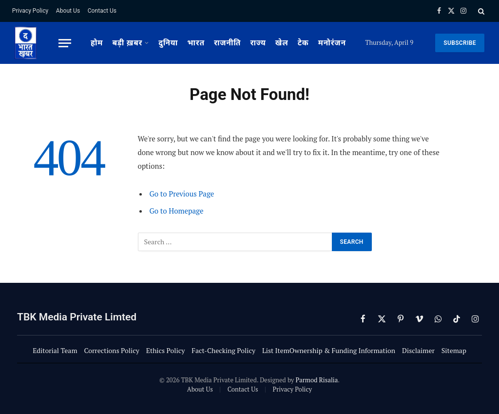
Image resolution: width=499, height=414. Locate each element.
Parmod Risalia (316, 379)
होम (97, 43)
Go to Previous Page (182, 193)
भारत (196, 43)
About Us (68, 10)
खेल (281, 43)
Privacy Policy (30, 10)
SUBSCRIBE (459, 42)
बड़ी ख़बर (127, 43)
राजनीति (227, 43)
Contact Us (102, 10)
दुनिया (168, 43)
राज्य (258, 43)
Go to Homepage (177, 211)
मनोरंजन (332, 43)
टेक (303, 43)
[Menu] (64, 43)
